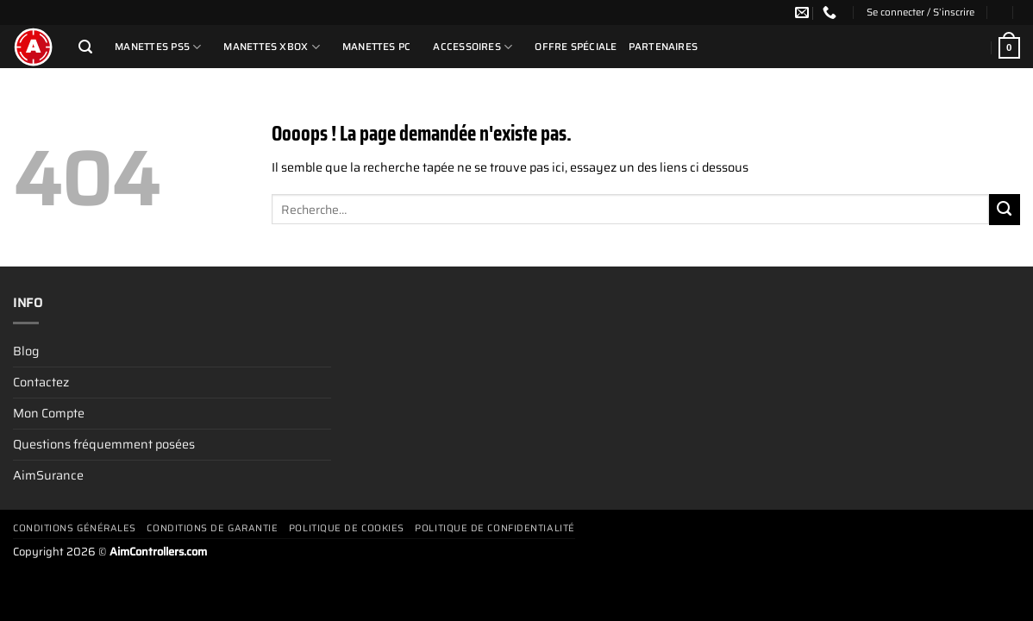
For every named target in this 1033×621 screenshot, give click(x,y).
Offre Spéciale (576, 46)
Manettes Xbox (271, 47)
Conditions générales (74, 528)
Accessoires (472, 47)
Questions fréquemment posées (104, 444)
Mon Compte (49, 413)
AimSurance (48, 475)
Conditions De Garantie (212, 528)
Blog (26, 351)
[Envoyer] (1004, 209)
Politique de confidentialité (494, 528)
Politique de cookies (346, 528)
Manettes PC (376, 46)
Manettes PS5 (158, 47)
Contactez (41, 382)
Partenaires (663, 46)
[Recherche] (85, 47)
